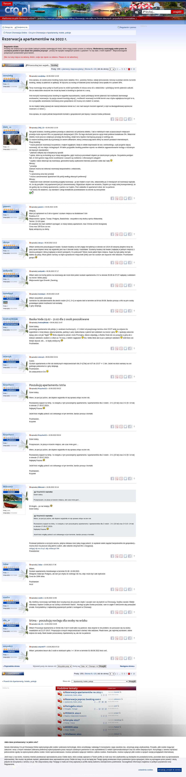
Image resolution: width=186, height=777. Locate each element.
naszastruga (117, 720)
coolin (6, 597)
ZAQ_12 (7, 127)
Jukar (6, 564)
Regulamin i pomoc (128, 27)
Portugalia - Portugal (71, 709)
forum (7, 3)
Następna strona (127, 666)
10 (134, 69)
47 (99, 702)
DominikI (116, 692)
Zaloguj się (9, 27)
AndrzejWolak (10, 319)
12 (99, 709)
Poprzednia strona (12, 666)
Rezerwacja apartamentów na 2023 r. (84, 692)
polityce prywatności (159, 762)
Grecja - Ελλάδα (70, 730)
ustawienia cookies (145, 770)
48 (102, 702)
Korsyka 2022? (72, 720)
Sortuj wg (80, 666)
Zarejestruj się (22, 27)
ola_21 (6, 620)
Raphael (116, 727)
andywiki (8, 271)
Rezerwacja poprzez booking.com (82, 699)
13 (102, 709)
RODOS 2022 (71, 727)
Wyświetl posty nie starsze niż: (52, 666)
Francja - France (70, 723)
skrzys (6, 242)
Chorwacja (40, 33)
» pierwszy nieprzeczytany (72, 69)
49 (106, 702)
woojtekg (8, 75)
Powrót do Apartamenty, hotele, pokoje (20, 681)
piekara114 (117, 699)
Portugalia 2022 (73, 706)
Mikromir (8, 487)
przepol (116, 713)
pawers (7, 206)
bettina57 (117, 734)
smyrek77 (8, 646)
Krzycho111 (8, 385)
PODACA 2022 (72, 713)
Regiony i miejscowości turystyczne (75, 716)
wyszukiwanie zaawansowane (152, 15)
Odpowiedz (13, 65)
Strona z (90, 69)
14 (106, 709)
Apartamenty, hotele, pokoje (59, 33)
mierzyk (7, 356)
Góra (134, 119)
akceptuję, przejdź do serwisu (169, 770)
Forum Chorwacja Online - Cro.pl (20, 33)
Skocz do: (66, 681)
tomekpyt (8, 293)
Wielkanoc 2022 (73, 734)
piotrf (115, 706)
